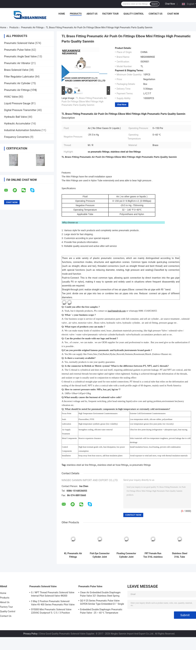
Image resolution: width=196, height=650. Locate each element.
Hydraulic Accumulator (17, 123)
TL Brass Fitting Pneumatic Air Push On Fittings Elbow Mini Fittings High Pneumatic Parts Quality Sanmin (84, 101)
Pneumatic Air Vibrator (17, 63)
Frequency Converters (16, 136)
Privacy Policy (30, 633)
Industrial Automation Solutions (22, 130)
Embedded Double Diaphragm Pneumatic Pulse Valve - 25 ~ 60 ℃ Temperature (101, 611)
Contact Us (155, 13)
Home (61, 13)
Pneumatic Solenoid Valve (19, 43)
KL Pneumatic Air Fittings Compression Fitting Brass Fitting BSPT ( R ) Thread (73, 555)
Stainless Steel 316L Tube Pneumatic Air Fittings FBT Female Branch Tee (179, 555)
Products (76, 13)
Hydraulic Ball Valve (15, 116)
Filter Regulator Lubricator (19, 76)
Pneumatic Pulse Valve (17, 49)
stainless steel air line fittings (81, 465)
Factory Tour (110, 13)
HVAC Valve (11, 96)
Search (154, 4)
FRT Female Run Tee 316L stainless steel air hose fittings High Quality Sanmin (153, 555)
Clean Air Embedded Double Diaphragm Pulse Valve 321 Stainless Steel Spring (100, 594)
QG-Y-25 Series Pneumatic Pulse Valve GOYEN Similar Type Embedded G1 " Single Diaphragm (102, 602)
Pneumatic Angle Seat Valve (20, 56)
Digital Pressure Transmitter (20, 110)
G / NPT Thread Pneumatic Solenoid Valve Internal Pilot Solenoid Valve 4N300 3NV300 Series (52, 594)
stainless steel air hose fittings (112, 465)
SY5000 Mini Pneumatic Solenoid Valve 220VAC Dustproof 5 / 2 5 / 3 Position (51, 611)
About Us (92, 13)
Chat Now (170, 3)
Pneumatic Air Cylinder (17, 83)
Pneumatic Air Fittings (32, 27)
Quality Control (133, 13)
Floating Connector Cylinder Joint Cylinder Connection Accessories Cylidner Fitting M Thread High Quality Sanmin (126, 555)
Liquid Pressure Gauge (17, 103)
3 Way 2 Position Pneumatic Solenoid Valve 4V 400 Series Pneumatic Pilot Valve (52, 603)
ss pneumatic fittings (140, 465)
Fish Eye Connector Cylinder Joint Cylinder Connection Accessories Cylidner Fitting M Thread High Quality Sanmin (100, 555)
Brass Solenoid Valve (16, 69)
